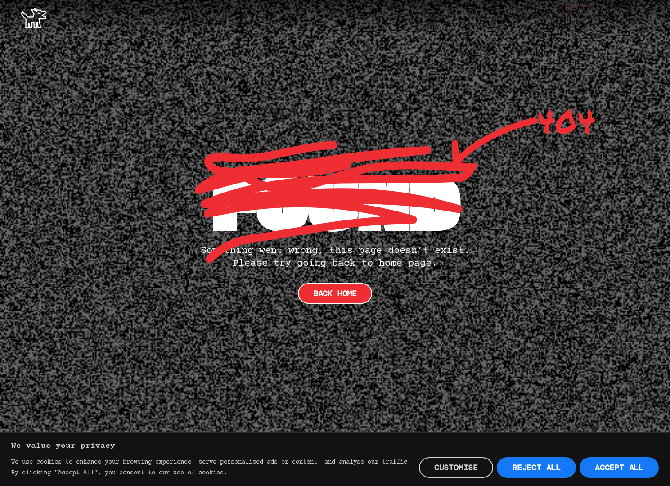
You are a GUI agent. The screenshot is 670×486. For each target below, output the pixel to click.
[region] (335, 459)
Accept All (619, 467)
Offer (528, 17)
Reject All (536, 467)
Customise (456, 467)
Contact (633, 17)
